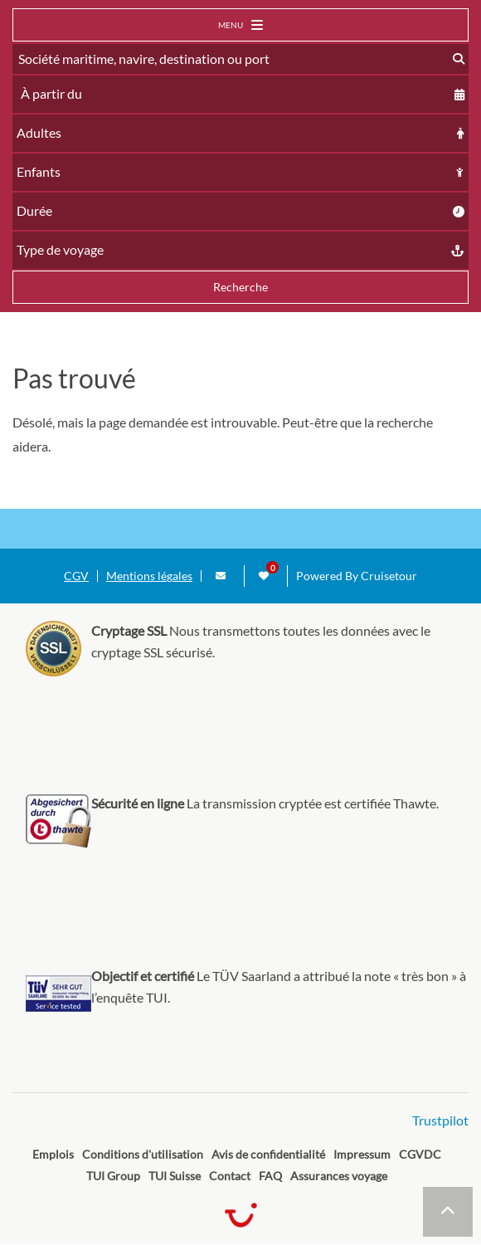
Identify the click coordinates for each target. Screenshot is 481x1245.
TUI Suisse (174, 1176)
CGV (76, 576)
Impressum (362, 1154)
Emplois (53, 1154)
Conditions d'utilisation (142, 1154)
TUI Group (113, 1176)
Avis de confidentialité (268, 1154)
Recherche (240, 287)
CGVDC (420, 1154)
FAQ (270, 1176)
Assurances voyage (338, 1176)
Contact (229, 1176)
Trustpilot (440, 1120)
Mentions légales (149, 576)
